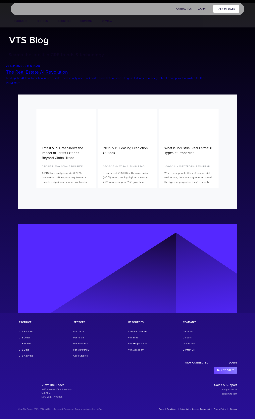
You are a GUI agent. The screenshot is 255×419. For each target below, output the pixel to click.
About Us (188, 331)
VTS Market (25, 343)
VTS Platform (26, 331)
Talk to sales (226, 8)
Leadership (189, 343)
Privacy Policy (220, 409)
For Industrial (80, 343)
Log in (202, 8)
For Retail (78, 337)
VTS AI (107, 21)
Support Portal (229, 389)
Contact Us (184, 8)
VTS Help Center (137, 343)
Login (233, 362)
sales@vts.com (229, 394)
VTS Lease (25, 337)
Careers (187, 337)
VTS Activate (26, 356)
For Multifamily (81, 350)
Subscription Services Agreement (195, 409)
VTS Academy (136, 350)
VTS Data (24, 350)
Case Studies (80, 356)
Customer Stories (137, 331)
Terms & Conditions (167, 409)
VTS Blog (133, 337)
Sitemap (233, 409)
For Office (78, 331)
